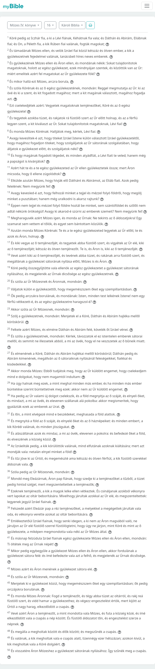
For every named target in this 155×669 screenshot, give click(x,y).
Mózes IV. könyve (23, 25)
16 (49, 25)
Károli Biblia (71, 25)
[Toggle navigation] (147, 6)
